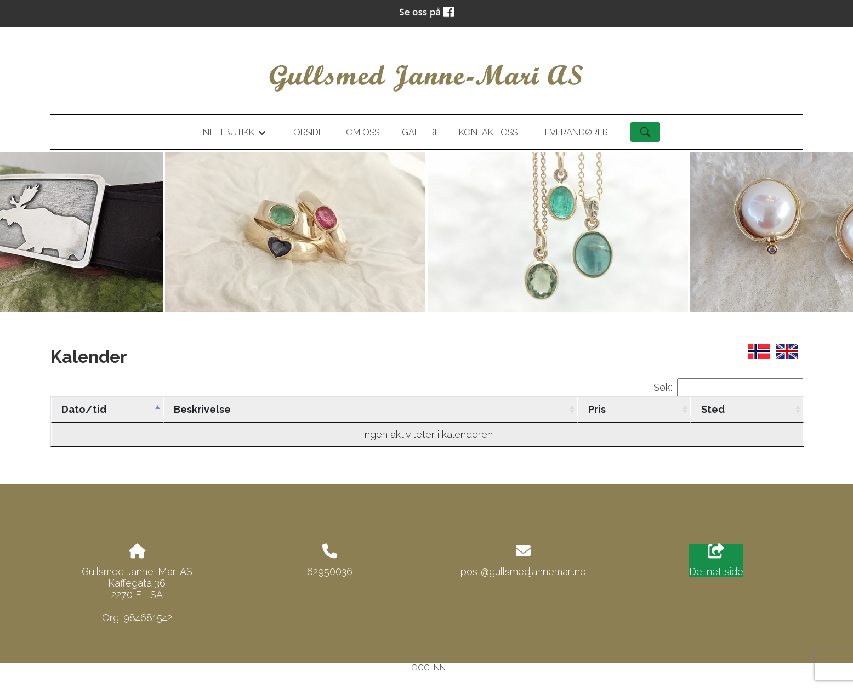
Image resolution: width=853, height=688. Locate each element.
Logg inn (426, 667)
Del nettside (716, 561)
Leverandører (574, 132)
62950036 (329, 571)
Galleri (419, 132)
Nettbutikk (234, 134)
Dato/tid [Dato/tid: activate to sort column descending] (83, 409)
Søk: (728, 387)
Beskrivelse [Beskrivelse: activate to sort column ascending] (202, 409)
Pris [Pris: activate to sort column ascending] (597, 409)
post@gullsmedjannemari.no (523, 571)
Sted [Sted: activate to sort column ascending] (713, 409)
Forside (305, 132)
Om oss (362, 132)
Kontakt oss (488, 132)
